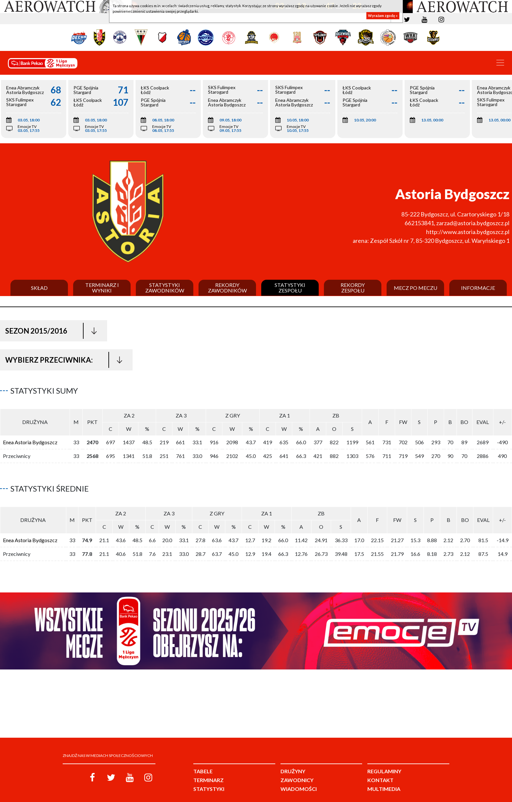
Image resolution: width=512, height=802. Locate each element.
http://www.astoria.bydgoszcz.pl (467, 231)
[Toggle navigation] (500, 62)
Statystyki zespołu (290, 287)
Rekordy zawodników (227, 287)
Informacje (478, 288)
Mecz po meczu (415, 288)
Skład (39, 288)
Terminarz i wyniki (102, 287)
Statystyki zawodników (164, 287)
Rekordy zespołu (353, 287)
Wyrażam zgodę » (383, 15)
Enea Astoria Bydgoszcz (30, 439)
